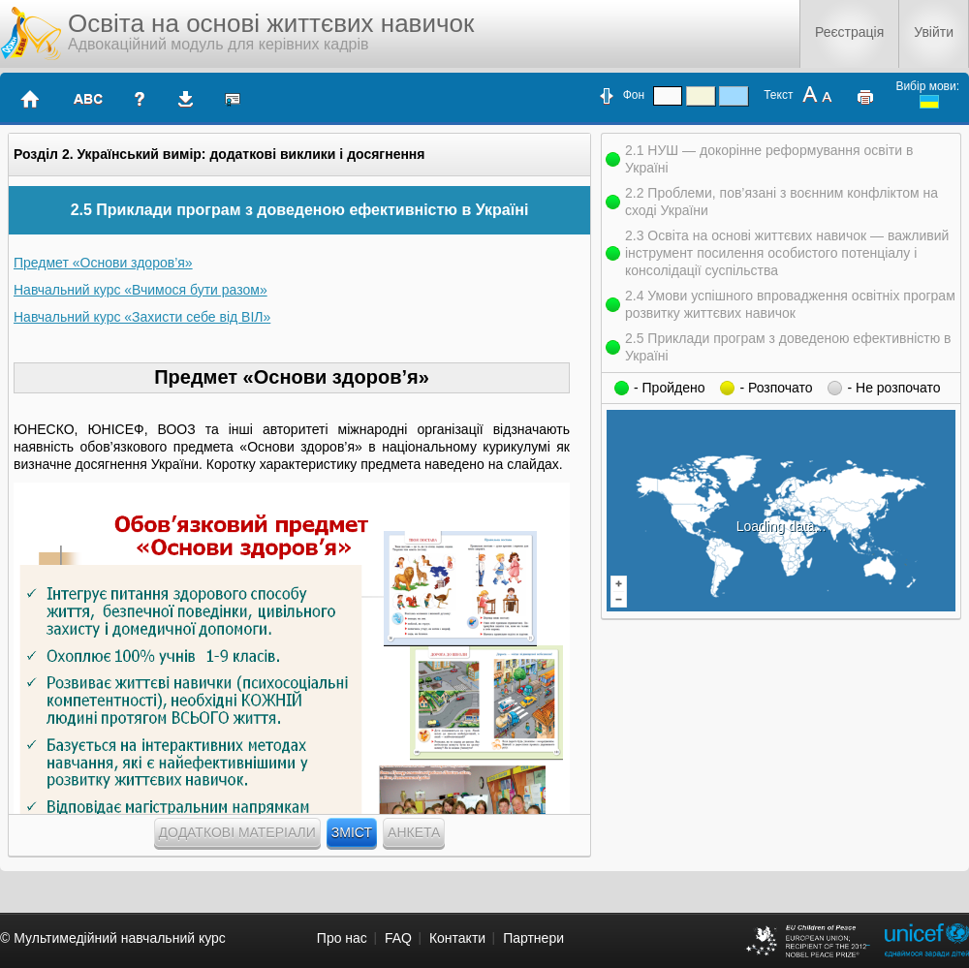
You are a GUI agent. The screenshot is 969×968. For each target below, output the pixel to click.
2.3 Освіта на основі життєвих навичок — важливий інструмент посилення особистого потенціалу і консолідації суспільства (787, 253)
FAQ (398, 938)
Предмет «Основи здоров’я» (103, 262)
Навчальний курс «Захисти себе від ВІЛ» (142, 317)
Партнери (533, 938)
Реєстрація (849, 32)
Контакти (457, 938)
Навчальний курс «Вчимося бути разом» (140, 289)
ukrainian (929, 102)
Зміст (351, 832)
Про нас (342, 938)
